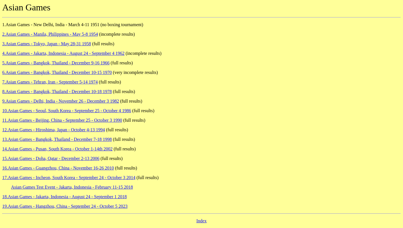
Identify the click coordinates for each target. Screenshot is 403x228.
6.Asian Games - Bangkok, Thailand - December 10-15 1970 (57, 72)
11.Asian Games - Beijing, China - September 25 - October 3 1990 (62, 120)
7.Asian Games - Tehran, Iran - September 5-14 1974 (50, 82)
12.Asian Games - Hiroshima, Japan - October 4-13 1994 (53, 129)
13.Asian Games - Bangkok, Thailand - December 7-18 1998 (57, 139)
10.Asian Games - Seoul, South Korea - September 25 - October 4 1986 (66, 110)
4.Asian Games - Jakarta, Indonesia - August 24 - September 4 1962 (63, 53)
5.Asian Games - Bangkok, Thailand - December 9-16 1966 (56, 62)
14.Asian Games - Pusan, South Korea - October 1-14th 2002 (57, 148)
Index (201, 220)
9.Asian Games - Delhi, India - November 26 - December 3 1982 (60, 101)
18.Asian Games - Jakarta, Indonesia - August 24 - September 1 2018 (64, 196)
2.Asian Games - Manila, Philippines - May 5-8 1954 (50, 34)
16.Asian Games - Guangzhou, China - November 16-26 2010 (58, 168)
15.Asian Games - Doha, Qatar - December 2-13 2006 (50, 158)
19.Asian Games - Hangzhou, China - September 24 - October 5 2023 (65, 206)
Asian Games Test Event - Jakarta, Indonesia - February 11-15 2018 (72, 187)
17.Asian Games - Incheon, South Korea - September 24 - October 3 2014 (68, 177)
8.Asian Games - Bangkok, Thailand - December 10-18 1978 (57, 91)
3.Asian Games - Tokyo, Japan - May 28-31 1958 (46, 43)
